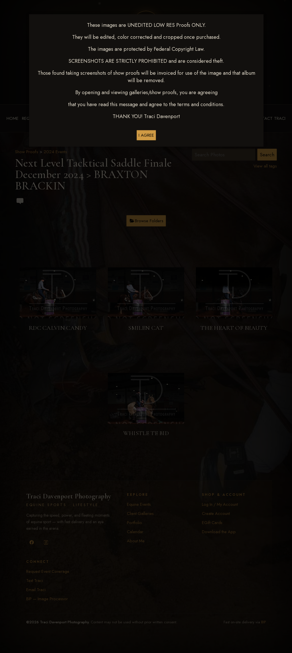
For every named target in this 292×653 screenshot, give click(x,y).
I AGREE (146, 135)
